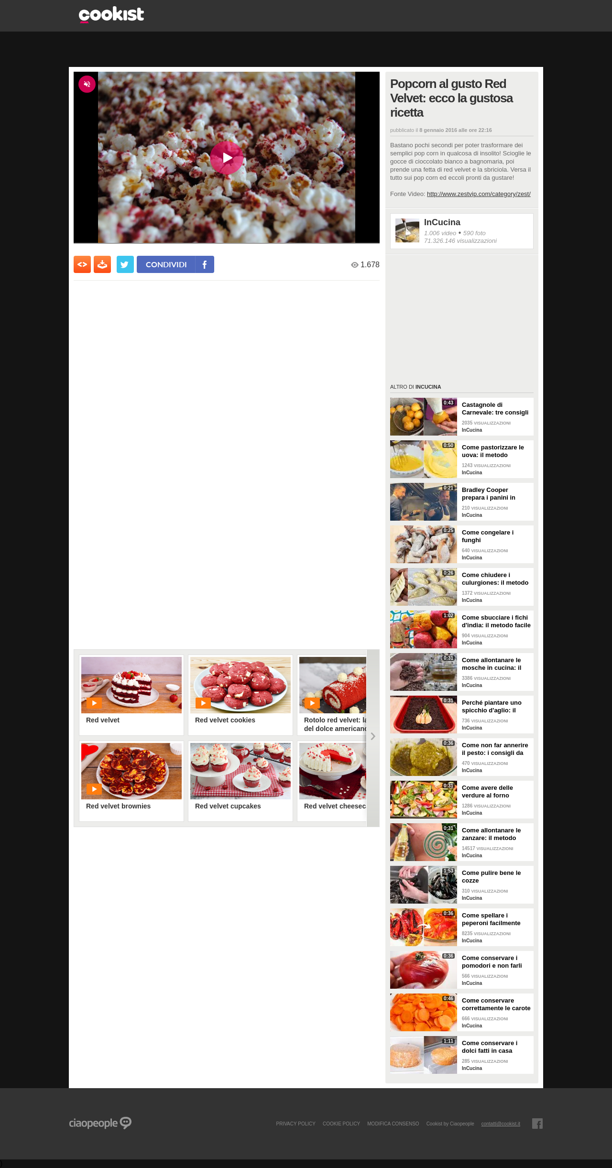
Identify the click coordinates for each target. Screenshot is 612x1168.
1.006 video (440, 233)
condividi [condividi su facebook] (166, 264)
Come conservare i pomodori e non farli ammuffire (492, 962)
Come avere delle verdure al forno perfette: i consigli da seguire (493, 791)
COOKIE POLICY (341, 1123)
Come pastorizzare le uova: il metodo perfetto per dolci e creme (493, 451)
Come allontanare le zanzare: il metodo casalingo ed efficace (493, 834)
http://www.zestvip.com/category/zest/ (479, 193)
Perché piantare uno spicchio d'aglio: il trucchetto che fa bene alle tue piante (495, 706)
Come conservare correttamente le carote (496, 1004)
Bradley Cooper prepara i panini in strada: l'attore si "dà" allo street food (494, 494)
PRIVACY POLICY (295, 1123)
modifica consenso (393, 1123)
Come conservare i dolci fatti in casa (489, 1046)
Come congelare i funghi (488, 536)
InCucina (442, 222)
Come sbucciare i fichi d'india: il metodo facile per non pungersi (496, 621)
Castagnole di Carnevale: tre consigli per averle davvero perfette (495, 408)
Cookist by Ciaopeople (450, 1123)
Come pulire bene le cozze (491, 876)
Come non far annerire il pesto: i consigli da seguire (495, 749)
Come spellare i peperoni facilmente (491, 919)
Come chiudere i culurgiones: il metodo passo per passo (495, 579)
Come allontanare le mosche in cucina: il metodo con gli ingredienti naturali (491, 664)
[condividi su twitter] (125, 264)
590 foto (474, 233)
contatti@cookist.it (500, 1123)
